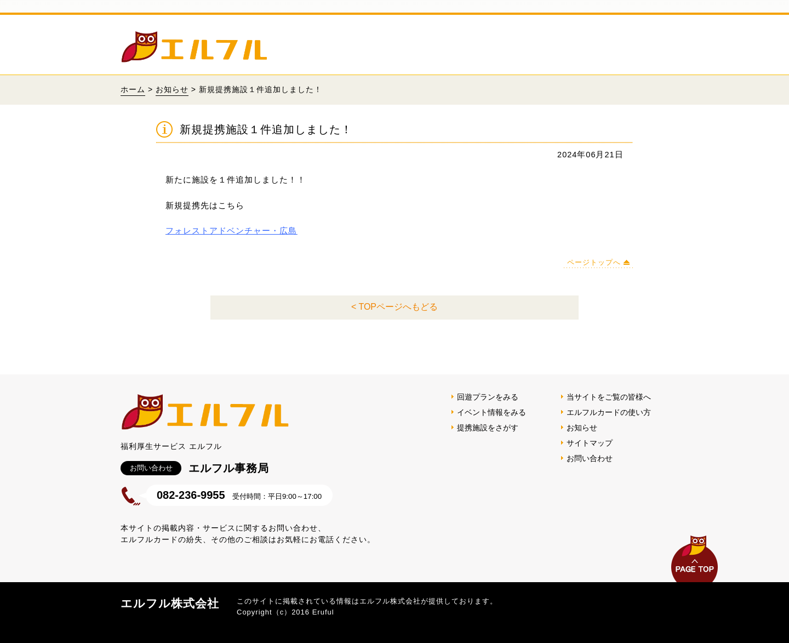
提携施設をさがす (487, 427)
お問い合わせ (590, 458)
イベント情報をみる (491, 412)
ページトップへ (594, 262)
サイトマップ (590, 443)
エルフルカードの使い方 (609, 412)
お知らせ (172, 89)
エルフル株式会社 (170, 603)
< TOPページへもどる (394, 306)
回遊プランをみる (487, 396)
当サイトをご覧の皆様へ (609, 396)
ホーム (133, 89)
